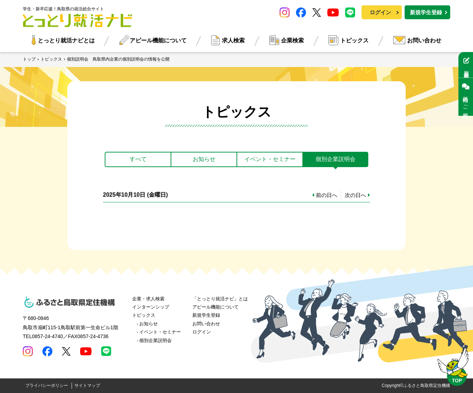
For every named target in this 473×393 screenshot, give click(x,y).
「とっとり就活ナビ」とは (220, 298)
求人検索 (233, 40)
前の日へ (326, 195)
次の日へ (355, 195)
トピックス (354, 40)
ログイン (380, 12)
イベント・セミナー (160, 332)
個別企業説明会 (155, 340)
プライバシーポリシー (46, 385)
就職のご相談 (466, 96)
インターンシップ (150, 307)
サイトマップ (87, 385)
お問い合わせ (424, 40)
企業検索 (292, 40)
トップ (29, 59)
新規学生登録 (426, 12)
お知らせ (148, 323)
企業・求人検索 (148, 298)
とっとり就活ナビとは (66, 40)
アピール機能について (158, 40)
